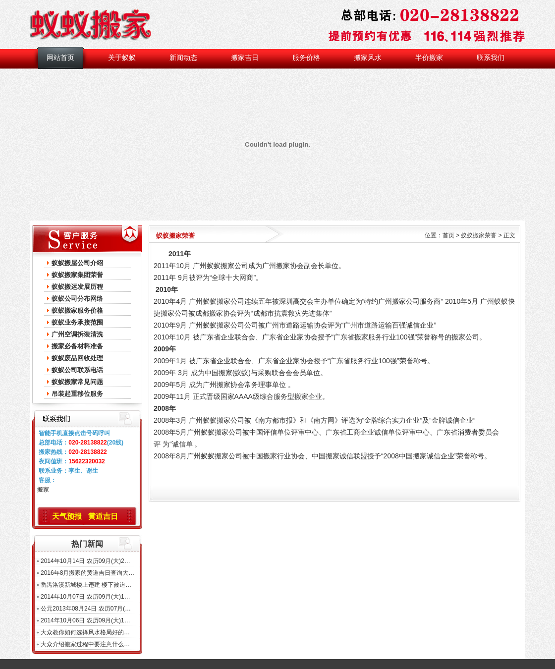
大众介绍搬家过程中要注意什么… (85, 644)
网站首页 (60, 57)
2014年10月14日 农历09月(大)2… (85, 561)
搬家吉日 (245, 57)
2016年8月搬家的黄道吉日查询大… (87, 572)
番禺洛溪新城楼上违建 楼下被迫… (86, 584)
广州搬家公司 (399, 301)
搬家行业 (277, 456)
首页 (448, 235)
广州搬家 (276, 266)
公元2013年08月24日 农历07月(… (86, 608)
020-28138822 (87, 442)
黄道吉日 (103, 516)
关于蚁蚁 (122, 57)
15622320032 (86, 461)
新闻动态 (183, 57)
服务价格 (306, 57)
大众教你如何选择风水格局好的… (85, 632)
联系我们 (490, 57)
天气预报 (67, 516)
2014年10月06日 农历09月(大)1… (85, 620)
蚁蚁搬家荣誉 (479, 235)
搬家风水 (368, 57)
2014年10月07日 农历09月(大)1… (85, 596)
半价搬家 (429, 57)
